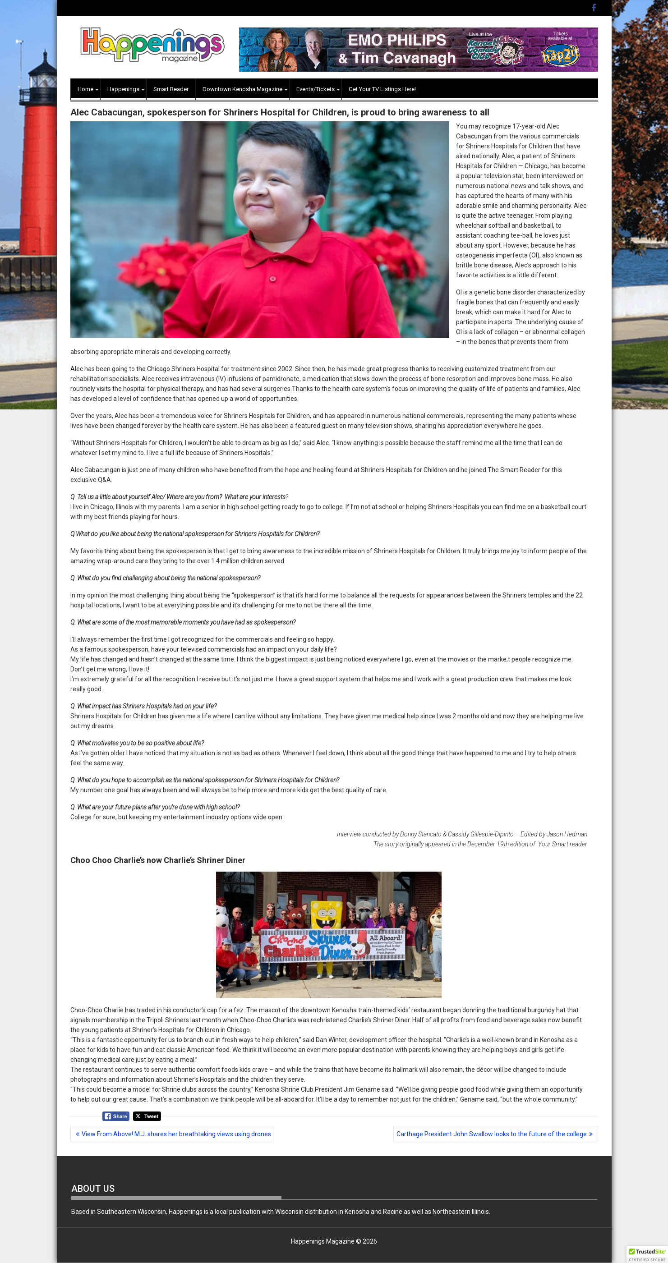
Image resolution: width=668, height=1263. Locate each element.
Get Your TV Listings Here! (382, 89)
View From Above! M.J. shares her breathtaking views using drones (176, 1134)
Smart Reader (171, 89)
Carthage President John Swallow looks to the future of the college (491, 1134)
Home (85, 89)
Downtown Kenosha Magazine (242, 89)
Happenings (123, 89)
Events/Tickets (315, 89)
